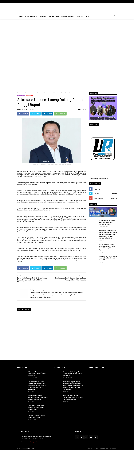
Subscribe (114, 198)
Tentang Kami (83, 16)
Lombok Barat (31, 16)
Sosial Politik (29, 95)
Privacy (96, 448)
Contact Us (113, 448)
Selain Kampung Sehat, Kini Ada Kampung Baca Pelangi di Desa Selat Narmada (70, 279)
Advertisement (104, 448)
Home (21, 16)
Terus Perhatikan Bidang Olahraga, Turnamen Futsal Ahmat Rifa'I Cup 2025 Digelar (107, 247)
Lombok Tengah (68, 16)
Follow (114, 193)
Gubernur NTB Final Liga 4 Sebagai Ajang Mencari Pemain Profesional (107, 222)
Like (116, 189)
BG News (43, 16)
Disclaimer (89, 448)
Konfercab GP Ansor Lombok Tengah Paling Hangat (36, 416)
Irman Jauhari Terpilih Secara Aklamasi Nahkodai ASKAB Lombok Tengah (108, 258)
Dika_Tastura (30, 448)
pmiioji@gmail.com (34, 442)
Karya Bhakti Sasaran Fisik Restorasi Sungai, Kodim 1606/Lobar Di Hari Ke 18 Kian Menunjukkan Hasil (32, 280)
